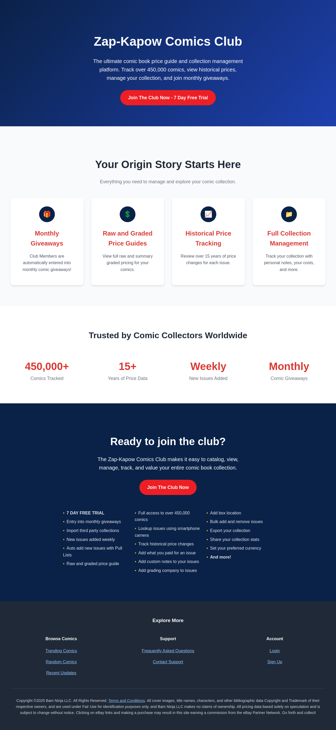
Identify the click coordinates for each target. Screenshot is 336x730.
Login (275, 651)
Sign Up (274, 662)
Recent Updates (61, 673)
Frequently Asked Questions (168, 651)
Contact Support (168, 662)
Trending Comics (61, 651)
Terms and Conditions (126, 700)
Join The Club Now (168, 487)
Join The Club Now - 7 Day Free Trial (168, 97)
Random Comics (61, 662)
